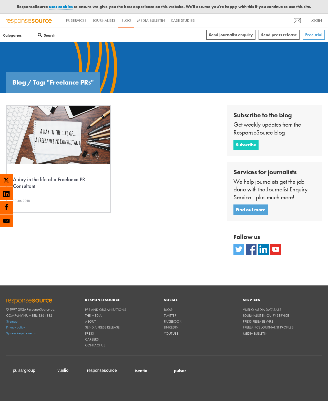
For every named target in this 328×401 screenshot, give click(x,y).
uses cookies (61, 6)
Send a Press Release (102, 327)
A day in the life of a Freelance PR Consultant (49, 182)
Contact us (95, 345)
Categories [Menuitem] (12, 35)
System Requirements (21, 333)
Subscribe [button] (246, 145)
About (90, 321)
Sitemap (11, 321)
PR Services (76, 20)
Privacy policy (15, 327)
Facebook (172, 321)
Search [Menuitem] (50, 35)
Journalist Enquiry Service (266, 315)
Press (89, 333)
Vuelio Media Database (262, 309)
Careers (92, 339)
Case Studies (183, 20)
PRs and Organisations (105, 309)
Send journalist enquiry (231, 34)
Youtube (171, 333)
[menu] (297, 21)
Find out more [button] (250, 209)
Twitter (170, 315)
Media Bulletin (151, 20)
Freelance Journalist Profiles (268, 327)
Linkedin (171, 327)
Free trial (313, 34)
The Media (93, 315)
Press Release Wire (258, 321)
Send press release (279, 34)
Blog (126, 20)
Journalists (104, 20)
